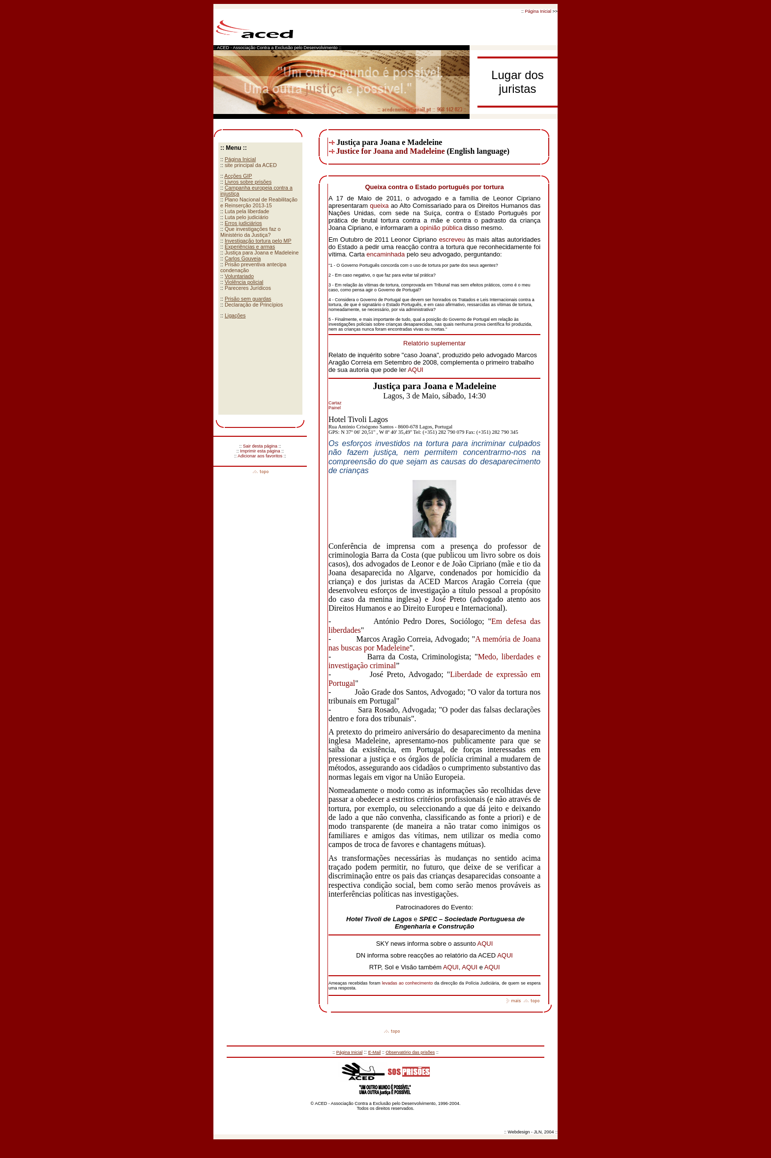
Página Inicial (538, 11)
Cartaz (335, 402)
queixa (379, 205)
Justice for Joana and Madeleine (390, 151)
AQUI (415, 369)
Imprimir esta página (260, 451)
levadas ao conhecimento (408, 983)
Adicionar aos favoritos (259, 455)
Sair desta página (260, 446)
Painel (334, 407)
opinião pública (441, 227)
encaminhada (385, 254)
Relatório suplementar (434, 343)
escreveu (452, 239)
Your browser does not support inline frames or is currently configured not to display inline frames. (260, 278)
